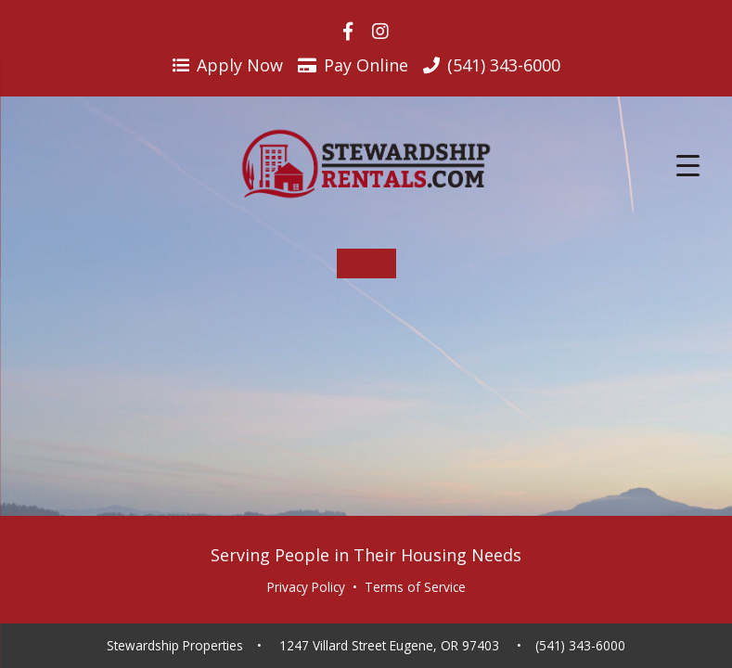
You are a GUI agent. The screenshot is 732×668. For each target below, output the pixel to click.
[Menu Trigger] (687, 164)
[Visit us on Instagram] (380, 31)
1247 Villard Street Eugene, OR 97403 (389, 645)
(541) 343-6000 (580, 645)
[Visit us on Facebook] (348, 31)
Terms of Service (415, 587)
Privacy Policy (306, 587)
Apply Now (228, 65)
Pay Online (353, 65)
